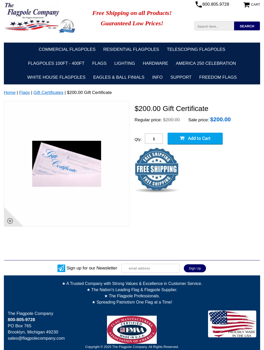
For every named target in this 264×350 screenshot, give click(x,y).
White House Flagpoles (56, 77)
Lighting (124, 63)
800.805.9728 (215, 4)
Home (9, 92)
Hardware (155, 63)
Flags (99, 63)
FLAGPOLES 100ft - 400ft (56, 63)
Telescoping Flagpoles (196, 49)
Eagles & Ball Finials (119, 77)
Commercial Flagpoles (67, 49)
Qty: (138, 139)
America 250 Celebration (206, 63)
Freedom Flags (218, 77)
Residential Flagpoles (131, 49)
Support (181, 77)
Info (157, 77)
